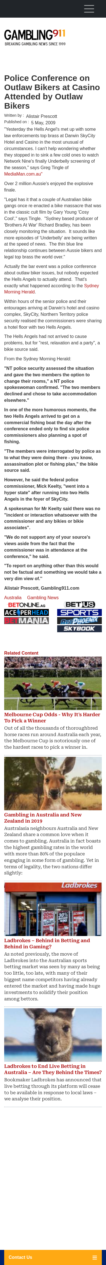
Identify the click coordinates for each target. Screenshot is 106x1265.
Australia (12, 597)
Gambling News (43, 597)
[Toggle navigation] (89, 9)
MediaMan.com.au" (24, 174)
